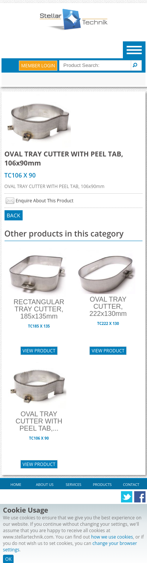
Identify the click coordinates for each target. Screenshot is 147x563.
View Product (39, 351)
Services (73, 484)
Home (16, 484)
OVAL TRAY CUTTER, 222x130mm (108, 306)
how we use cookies (112, 537)
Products (102, 484)
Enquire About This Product (45, 200)
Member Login (38, 65)
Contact (131, 484)
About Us (45, 484)
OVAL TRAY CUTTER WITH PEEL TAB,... (38, 421)
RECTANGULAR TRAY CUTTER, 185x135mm (39, 309)
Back (13, 215)
